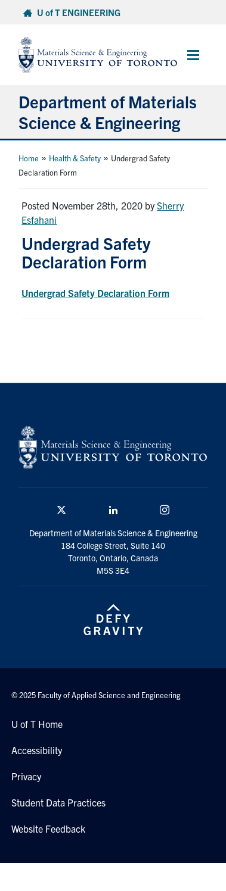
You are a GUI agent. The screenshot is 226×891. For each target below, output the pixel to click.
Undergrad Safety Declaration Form (95, 293)
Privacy (26, 776)
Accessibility (36, 750)
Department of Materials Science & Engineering (107, 111)
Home (28, 158)
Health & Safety (75, 158)
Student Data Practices (58, 802)
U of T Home (37, 724)
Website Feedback (48, 828)
